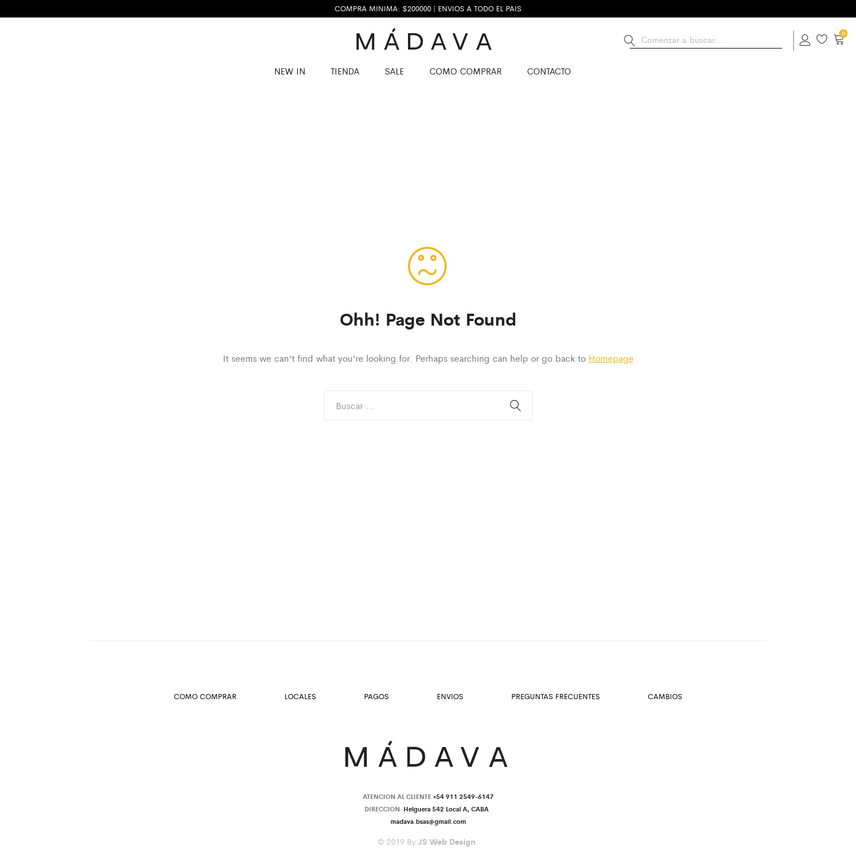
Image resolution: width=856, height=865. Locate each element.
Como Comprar (465, 71)
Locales (300, 696)
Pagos (376, 696)
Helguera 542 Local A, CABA (447, 808)
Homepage (611, 358)
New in (289, 71)
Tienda (345, 71)
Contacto (549, 71)
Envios (450, 696)
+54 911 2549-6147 (463, 796)
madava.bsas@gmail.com (428, 821)
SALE (394, 71)
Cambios (665, 696)
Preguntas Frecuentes (555, 696)
